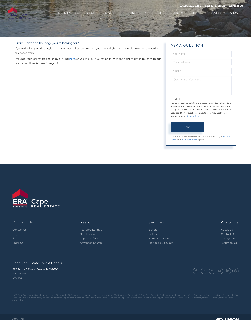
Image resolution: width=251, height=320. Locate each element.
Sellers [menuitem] (194, 12)
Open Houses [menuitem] (68, 12)
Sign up (220, 5)
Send (187, 126)
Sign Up (17, 238)
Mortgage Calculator (161, 242)
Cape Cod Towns (90, 238)
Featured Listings (91, 229)
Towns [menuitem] (109, 12)
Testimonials (229, 242)
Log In (16, 234)
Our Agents (228, 238)
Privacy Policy (194, 116)
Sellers (153, 234)
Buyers (153, 229)
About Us (227, 229)
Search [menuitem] (89, 12)
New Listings (88, 234)
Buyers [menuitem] (174, 12)
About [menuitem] (235, 12)
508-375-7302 (192, 5)
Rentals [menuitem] (157, 12)
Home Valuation (159, 238)
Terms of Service (189, 140)
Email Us (17, 242)
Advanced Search (91, 242)
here (72, 58)
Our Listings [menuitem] (132, 12)
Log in (209, 5)
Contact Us (236, 5)
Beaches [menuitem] (215, 12)
